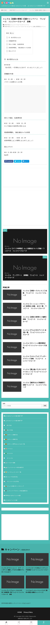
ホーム (6, 622)
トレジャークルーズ (20, 26)
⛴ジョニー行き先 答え (11, 476)
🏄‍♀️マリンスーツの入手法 (12, 481)
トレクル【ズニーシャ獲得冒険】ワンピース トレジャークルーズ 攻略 (35, 345)
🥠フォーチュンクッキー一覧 (13, 472)
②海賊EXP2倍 (11, 41)
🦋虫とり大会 (9, 430)
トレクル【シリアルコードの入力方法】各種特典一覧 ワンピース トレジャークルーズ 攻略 (12, 592)
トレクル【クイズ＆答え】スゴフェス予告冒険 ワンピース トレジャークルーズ (37, 570)
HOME (5, 10)
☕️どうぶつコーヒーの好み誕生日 (14, 467)
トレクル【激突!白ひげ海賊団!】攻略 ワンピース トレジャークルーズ (35, 385)
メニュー (31, 622)
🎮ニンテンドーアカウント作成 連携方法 (16, 490)
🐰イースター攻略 (10, 462)
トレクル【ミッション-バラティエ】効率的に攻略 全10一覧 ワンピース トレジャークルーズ (35, 306)
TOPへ (44, 622)
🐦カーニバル (9, 458)
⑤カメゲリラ (11, 51)
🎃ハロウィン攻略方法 (11, 434)
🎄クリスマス (9, 453)
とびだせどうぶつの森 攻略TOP (13, 420)
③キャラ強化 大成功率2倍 (15, 44)
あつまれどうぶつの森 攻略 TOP (36, 5)
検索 (4, 403)
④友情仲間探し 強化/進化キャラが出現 (18, 47)
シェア (18, 622)
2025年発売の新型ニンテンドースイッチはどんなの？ (16, 603)
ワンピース (30, 26)
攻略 (34, 26)
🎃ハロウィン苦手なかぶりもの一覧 (15, 444)
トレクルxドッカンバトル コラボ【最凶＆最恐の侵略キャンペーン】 (36, 591)
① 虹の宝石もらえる (13, 37)
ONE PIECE (7, 26)
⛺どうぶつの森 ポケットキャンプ (14, 486)
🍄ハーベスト (9, 448)
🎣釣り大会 (8, 425)
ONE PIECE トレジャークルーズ (18, 10)
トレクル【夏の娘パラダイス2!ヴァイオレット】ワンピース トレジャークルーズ (35, 371)
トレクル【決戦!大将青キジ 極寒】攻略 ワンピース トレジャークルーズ (35, 319)
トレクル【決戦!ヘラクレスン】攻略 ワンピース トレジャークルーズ (35, 293)
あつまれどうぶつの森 (11, 500)
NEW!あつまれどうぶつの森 (13, 495)
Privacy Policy (28, 612)
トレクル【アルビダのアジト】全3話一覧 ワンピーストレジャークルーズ (34, 332)
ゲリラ (13, 26)
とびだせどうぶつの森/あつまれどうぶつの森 (13, 5)
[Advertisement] (27, 208)
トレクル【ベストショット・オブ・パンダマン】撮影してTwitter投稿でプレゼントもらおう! (12, 570)
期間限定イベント (41, 26)
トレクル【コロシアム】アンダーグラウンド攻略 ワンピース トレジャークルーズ (34, 358)
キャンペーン (25, 24)
